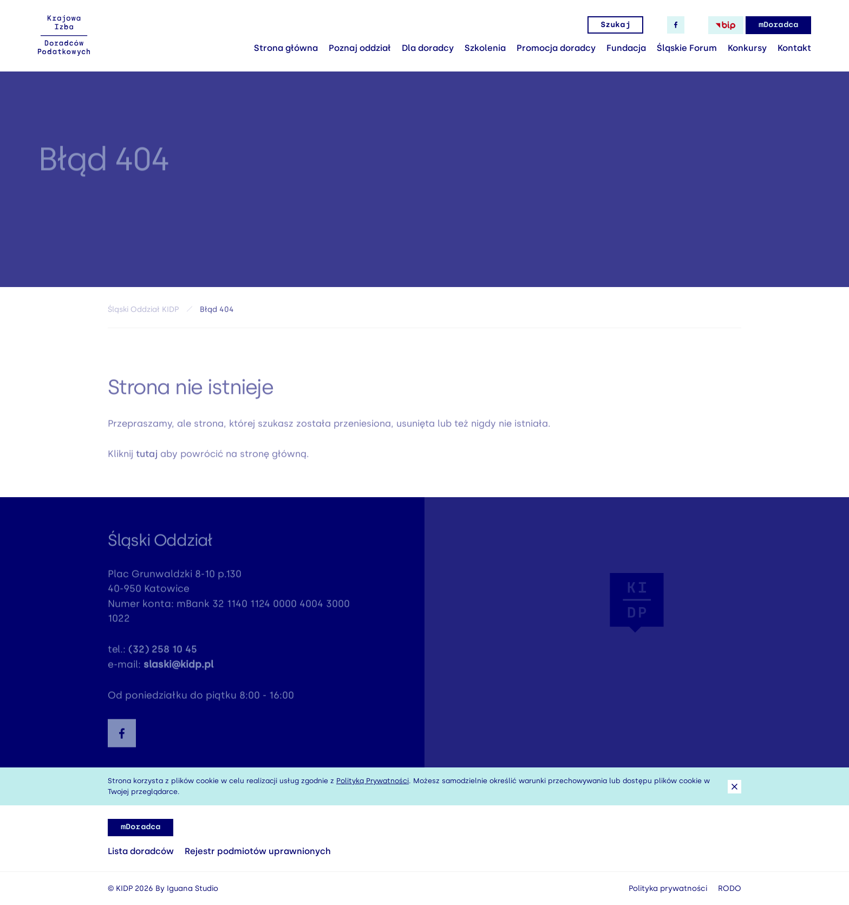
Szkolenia (485, 48)
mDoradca (778, 24)
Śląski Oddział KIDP (143, 311)
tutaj (147, 456)
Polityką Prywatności (372, 781)
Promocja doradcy (556, 48)
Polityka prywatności (668, 888)
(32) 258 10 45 (162, 652)
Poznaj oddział (360, 48)
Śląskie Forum (687, 48)
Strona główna (286, 48)
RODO (729, 888)
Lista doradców (141, 851)
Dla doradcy (428, 48)
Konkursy (747, 48)
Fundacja (626, 48)
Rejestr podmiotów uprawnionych (258, 851)
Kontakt (794, 48)
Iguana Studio (192, 888)
